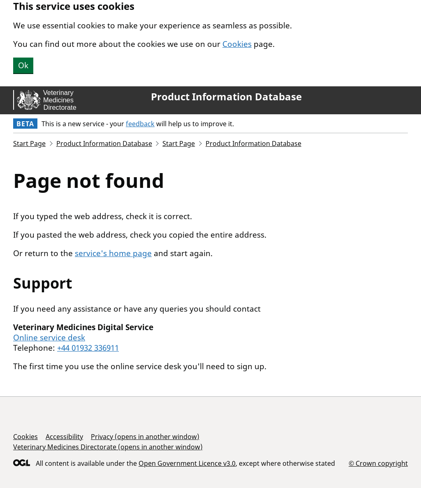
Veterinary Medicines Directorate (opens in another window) (108, 446)
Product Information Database (226, 96)
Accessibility (64, 436)
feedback (140, 123)
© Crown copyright (378, 463)
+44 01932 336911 (88, 347)
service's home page (113, 253)
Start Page (29, 143)
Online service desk (49, 337)
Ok (23, 65)
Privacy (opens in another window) (145, 436)
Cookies (237, 44)
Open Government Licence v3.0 (187, 463)
